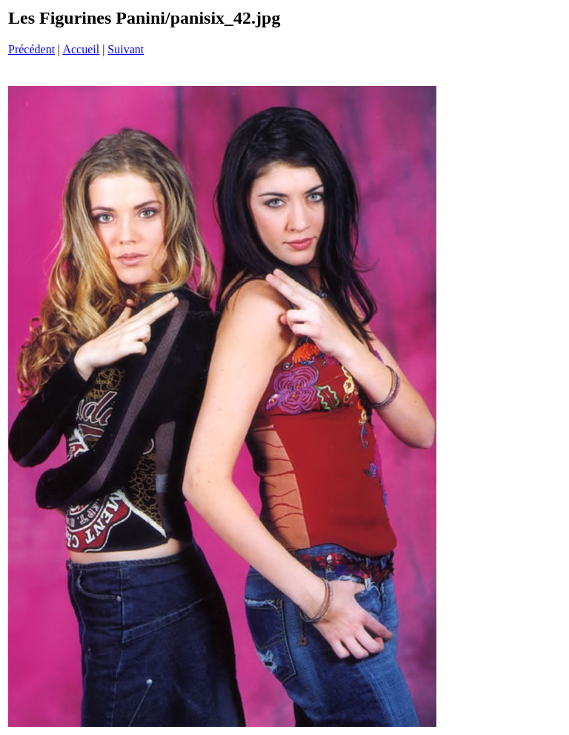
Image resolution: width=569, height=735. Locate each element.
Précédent (31, 49)
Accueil (80, 49)
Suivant (125, 49)
